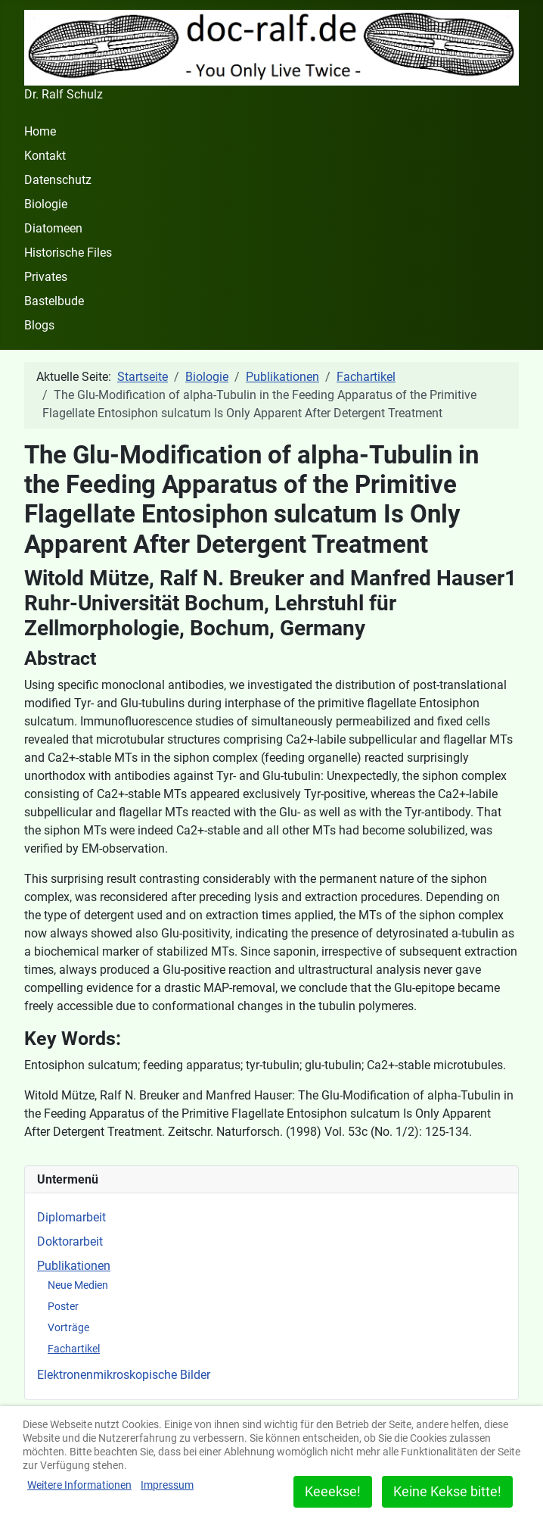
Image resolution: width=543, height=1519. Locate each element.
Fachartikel (74, 1349)
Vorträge (68, 1327)
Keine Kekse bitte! (447, 1491)
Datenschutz (58, 180)
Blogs (39, 325)
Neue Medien (78, 1285)
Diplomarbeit (71, 1217)
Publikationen (73, 1266)
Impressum (167, 1485)
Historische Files (68, 252)
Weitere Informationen (79, 1485)
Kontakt (45, 155)
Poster (63, 1306)
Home (40, 131)
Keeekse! (333, 1491)
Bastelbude (54, 301)
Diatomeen (53, 228)
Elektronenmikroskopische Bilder (123, 1375)
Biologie (45, 204)
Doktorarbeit (70, 1241)
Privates (45, 277)
